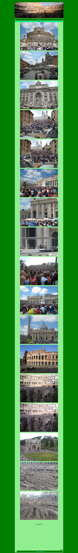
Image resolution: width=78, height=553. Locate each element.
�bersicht (39, 19)
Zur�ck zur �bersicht (40, 551)
